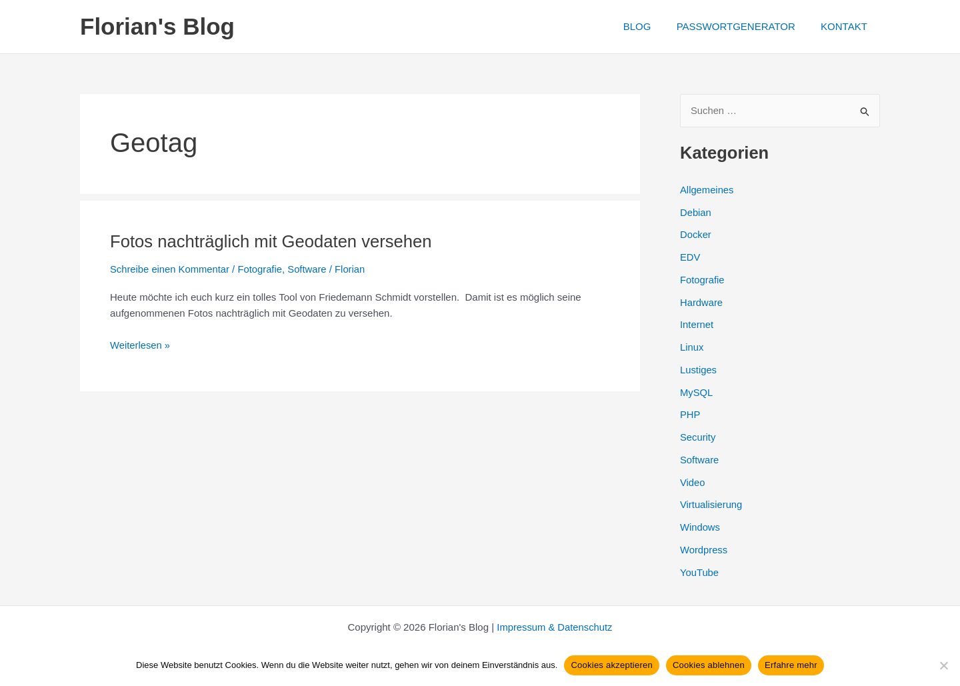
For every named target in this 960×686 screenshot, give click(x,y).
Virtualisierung (711, 505)
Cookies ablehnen (709, 665)
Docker (696, 235)
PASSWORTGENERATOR (744, 26)
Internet (697, 325)
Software (309, 269)
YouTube (699, 572)
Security (698, 437)
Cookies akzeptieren (612, 665)
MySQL (696, 392)
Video (692, 482)
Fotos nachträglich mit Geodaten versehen (273, 241)
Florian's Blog (157, 26)
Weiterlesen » (140, 345)
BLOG (651, 26)
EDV (690, 257)
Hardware (701, 302)
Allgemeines (707, 189)
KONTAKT (846, 26)
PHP (690, 415)
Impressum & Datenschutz (554, 627)
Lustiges (698, 369)
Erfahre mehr (791, 665)
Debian (696, 212)
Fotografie (262, 269)
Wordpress (704, 549)
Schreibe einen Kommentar (170, 269)
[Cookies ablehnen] (943, 665)
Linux (692, 347)
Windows (700, 527)
